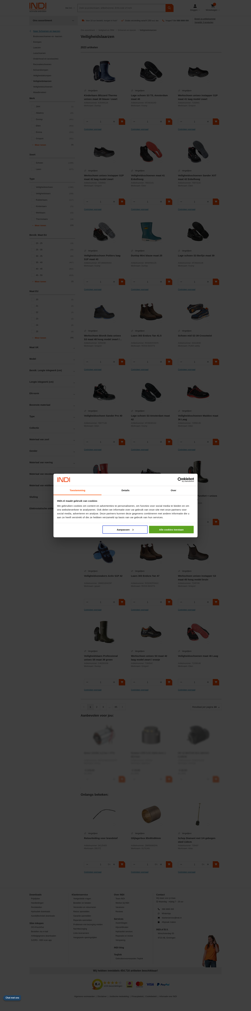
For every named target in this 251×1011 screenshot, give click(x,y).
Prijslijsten (35, 899)
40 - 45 (54, 269)
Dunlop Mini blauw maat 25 (146, 255)
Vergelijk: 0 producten (203, 22)
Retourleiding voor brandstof (100, 838)
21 (54, 306)
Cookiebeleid (151, 996)
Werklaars (54, 213)
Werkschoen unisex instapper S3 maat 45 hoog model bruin (197, 577)
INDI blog (119, 947)
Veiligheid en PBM (106, 30)
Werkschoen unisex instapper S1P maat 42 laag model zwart (104, 177)
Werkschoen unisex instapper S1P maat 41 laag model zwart (198, 97)
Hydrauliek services (124, 931)
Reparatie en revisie (124, 936)
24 (54, 325)
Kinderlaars (54, 206)
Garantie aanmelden (82, 916)
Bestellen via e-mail (39, 931)
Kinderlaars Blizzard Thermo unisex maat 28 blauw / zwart (100, 97)
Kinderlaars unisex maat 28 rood (103, 495)
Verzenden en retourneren (84, 907)
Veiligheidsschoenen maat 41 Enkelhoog (148, 177)
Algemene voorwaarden (84, 996)
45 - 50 (54, 275)
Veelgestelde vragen (82, 899)
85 (116, 707)
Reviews (119, 911)
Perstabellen (36, 907)
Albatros (54, 113)
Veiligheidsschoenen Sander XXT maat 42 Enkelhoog (197, 177)
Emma (54, 132)
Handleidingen (37, 903)
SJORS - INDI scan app (41, 940)
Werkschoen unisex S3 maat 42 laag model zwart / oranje (149, 658)
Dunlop (54, 119)
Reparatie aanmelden (82, 920)
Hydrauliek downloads (40, 911)
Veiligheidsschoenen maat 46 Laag (198, 656)
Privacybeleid (137, 996)
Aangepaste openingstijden (85, 937)
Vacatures (120, 907)
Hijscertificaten (122, 927)
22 (54, 312)
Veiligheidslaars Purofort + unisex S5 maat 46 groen (197, 497)
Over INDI (119, 894)
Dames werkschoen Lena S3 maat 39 (150, 497)
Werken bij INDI (122, 903)
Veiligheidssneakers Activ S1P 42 (103, 575)
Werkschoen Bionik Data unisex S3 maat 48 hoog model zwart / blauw (102, 338)
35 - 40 (54, 262)
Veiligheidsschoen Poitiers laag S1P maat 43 (102, 257)
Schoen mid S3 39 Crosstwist (195, 335)
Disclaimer (102, 996)
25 (54, 331)
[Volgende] (122, 707)
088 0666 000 (183, 21)
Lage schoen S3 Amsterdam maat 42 (150, 417)
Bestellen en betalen (82, 903)
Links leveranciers (81, 933)
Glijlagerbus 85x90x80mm (146, 838)
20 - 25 (54, 243)
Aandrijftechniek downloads (43, 916)
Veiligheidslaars (54, 193)
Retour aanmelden (81, 911)
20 (54, 299)
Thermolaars (54, 219)
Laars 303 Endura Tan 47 (145, 575)
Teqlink (118, 954)
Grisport (54, 138)
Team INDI (120, 899)
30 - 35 (54, 256)
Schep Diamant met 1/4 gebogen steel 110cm (196, 840)
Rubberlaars (54, 200)
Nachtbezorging (80, 929)
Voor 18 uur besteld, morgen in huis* (101, 21)
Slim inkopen (36, 923)
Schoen (54, 163)
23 (54, 319)
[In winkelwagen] (122, 121)
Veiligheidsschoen (54, 187)
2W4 (54, 106)
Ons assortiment (88, 30)
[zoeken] (170, 8)
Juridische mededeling (119, 996)
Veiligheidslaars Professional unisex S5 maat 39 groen (101, 658)
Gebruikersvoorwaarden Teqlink (129, 958)
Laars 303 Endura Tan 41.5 (146, 335)
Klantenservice (80, 894)
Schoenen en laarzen (127, 30)
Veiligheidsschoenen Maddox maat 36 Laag (198, 417)
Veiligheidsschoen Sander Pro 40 (103, 415)
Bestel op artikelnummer (205, 19)
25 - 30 (54, 250)
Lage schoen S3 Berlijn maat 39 (196, 255)
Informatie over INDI (168, 996)
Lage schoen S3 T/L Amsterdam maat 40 (149, 97)
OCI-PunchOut (37, 927)
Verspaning (120, 940)
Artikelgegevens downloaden (43, 936)
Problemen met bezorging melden (88, 924)
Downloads (35, 894)
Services (118, 919)
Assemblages (121, 923)
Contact (160, 894)
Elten (54, 126)
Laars (54, 169)
